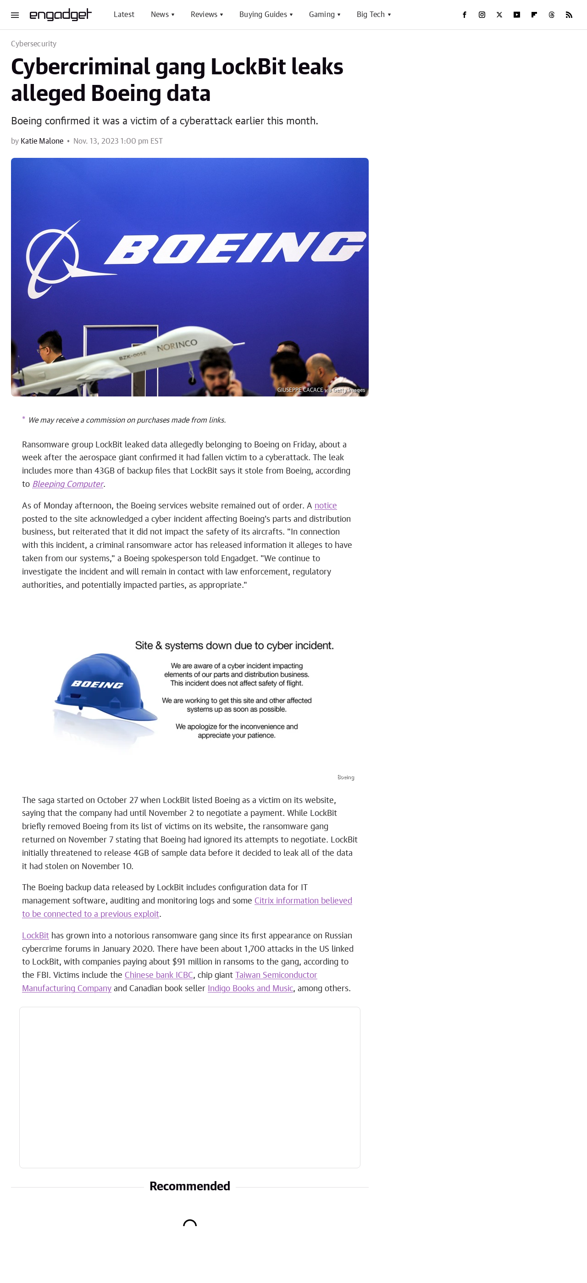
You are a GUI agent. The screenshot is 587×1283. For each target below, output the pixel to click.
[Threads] (552, 15)
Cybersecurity (34, 44)
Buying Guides (263, 14)
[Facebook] (464, 15)
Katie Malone (42, 141)
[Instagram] (482, 15)
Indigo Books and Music (250, 989)
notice (326, 506)
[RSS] (569, 15)
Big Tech (371, 14)
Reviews (204, 14)
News (160, 14)
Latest (124, 14)
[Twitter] (499, 15)
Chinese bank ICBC (159, 975)
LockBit (35, 936)
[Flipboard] (534, 15)
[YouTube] (517, 15)
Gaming (322, 14)
